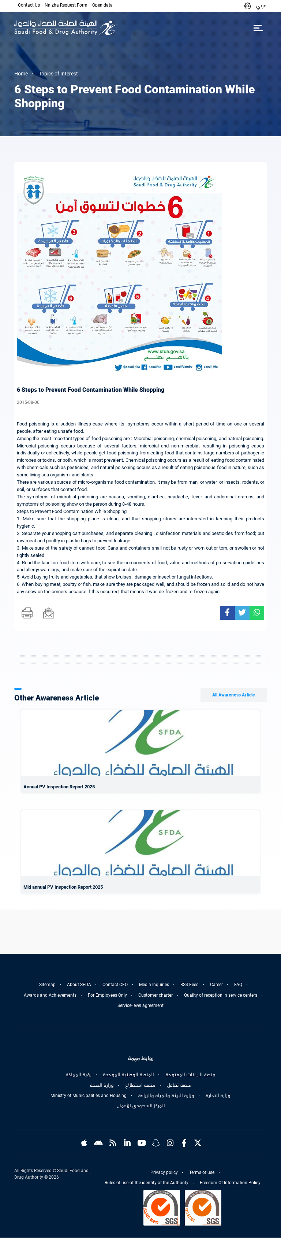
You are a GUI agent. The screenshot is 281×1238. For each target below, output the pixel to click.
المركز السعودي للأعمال (140, 1105)
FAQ (238, 984)
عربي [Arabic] (261, 5)
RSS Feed (189, 984)
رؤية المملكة (78, 1074)
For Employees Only (107, 995)
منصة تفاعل (179, 1085)
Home (21, 74)
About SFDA (79, 984)
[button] (247, 6)
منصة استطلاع (140, 1085)
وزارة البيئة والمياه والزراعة (166, 1095)
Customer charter (155, 995)
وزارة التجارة (218, 1095)
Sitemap (47, 984)
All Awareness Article (233, 695)
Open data (102, 5)
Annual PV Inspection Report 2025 (59, 786)
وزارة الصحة (102, 1085)
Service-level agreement (140, 1005)
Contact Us (29, 5)
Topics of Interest (58, 74)
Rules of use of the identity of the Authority (146, 1183)
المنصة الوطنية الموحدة (128, 1074)
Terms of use (201, 1172)
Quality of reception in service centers (220, 995)
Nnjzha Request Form (66, 5)
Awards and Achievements (50, 995)
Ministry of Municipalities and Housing (88, 1095)
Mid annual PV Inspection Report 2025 (63, 887)
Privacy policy (164, 1172)
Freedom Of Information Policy (230, 1183)
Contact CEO (115, 984)
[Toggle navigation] (258, 27)
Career (216, 984)
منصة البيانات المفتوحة (190, 1074)
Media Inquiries (154, 984)
